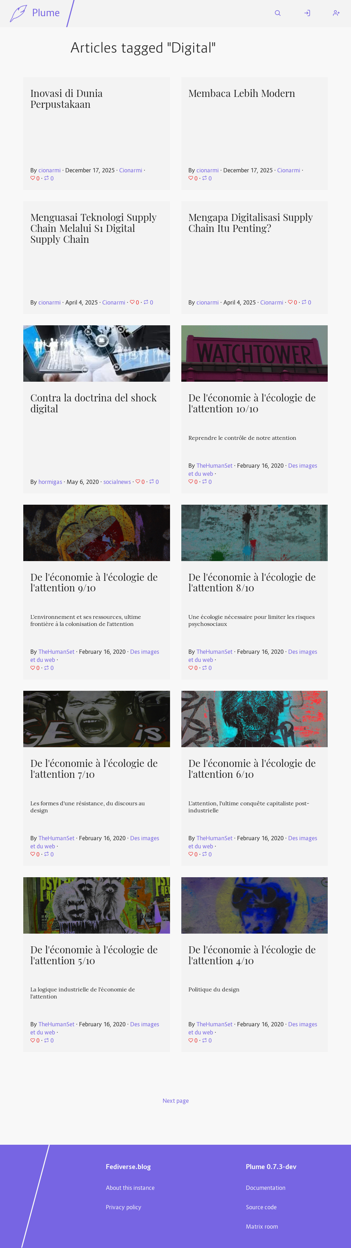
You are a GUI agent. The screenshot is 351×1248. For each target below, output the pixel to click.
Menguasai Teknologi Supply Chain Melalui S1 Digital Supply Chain (93, 228)
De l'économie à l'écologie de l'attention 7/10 (94, 769)
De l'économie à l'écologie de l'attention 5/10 (94, 955)
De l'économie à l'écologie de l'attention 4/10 (252, 955)
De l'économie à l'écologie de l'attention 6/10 (252, 769)
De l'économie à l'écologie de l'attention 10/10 (252, 403)
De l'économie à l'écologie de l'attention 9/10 (94, 583)
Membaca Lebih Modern (241, 93)
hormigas (50, 482)
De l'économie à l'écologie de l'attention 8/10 (252, 583)
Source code (261, 1208)
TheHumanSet (214, 466)
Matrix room (262, 1227)
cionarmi (49, 171)
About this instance (130, 1188)
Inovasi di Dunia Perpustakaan (66, 99)
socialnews (117, 482)
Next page (176, 1101)
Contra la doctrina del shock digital (93, 403)
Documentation (265, 1188)
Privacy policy (123, 1208)
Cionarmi (130, 171)
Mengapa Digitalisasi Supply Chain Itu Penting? (250, 223)
